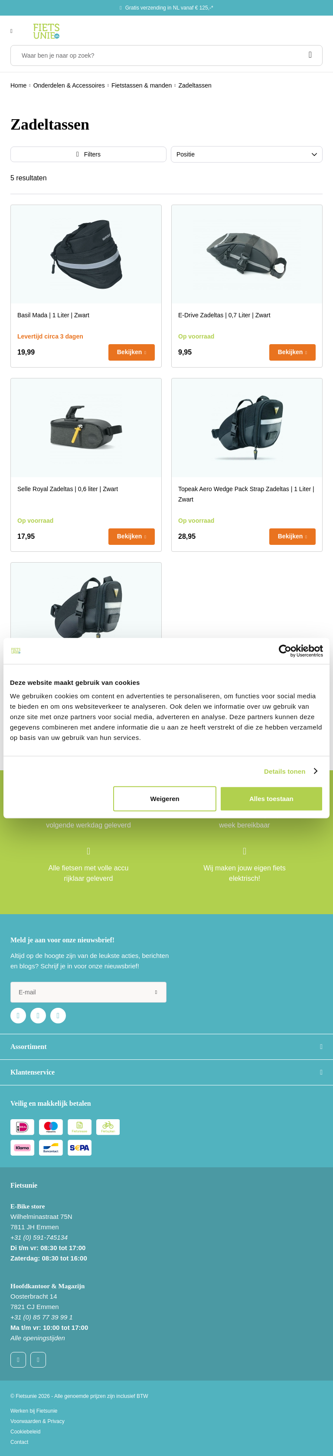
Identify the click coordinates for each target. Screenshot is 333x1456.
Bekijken (129, 352)
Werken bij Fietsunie (34, 1411)
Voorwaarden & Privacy (37, 1421)
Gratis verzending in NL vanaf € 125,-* (169, 8)
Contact (19, 1442)
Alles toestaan (271, 798)
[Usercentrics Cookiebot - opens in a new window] (285, 650)
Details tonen (284, 771)
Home (18, 85)
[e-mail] (88, 992)
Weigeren (165, 798)
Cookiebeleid (25, 1432)
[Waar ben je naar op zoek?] (166, 55)
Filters (92, 154)
